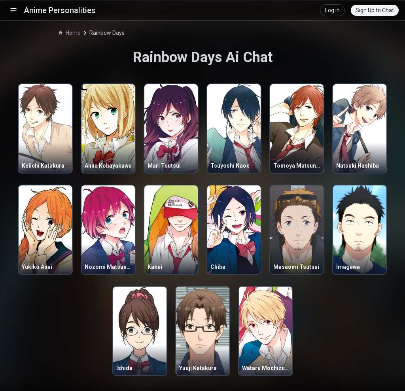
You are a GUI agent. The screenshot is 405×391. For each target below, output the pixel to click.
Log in (332, 10)
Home (70, 33)
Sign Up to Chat (375, 10)
